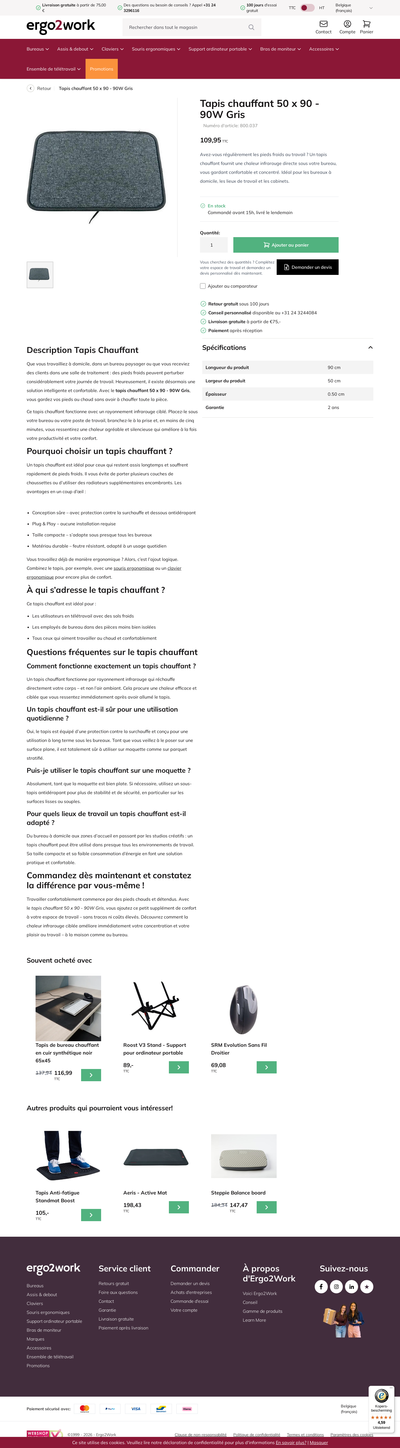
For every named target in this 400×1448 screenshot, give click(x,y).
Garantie (107, 1310)
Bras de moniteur (280, 49)
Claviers (113, 49)
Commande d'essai (190, 1301)
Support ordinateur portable (220, 49)
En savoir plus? (291, 1442)
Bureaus (38, 49)
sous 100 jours (238, 304)
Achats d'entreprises (191, 1292)
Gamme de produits (262, 1311)
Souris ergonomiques (156, 49)
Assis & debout (75, 49)
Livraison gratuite (116, 1319)
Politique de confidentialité (256, 1434)
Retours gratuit (114, 1283)
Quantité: (210, 232)
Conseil (250, 1302)
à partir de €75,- (244, 321)
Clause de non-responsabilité (201, 1434)
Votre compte (184, 1310)
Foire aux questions (118, 1292)
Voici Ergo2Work (260, 1293)
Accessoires (324, 49)
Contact (106, 1301)
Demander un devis (307, 267)
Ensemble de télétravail (54, 69)
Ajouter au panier (286, 245)
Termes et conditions (305, 1434)
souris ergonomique (134, 568)
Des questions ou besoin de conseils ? (157, 4)
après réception (235, 330)
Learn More (254, 1320)
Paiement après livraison (123, 1328)
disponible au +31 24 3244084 (262, 312)
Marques (35, 1339)
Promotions (101, 69)
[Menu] (391, 1389)
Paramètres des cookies (352, 1434)
